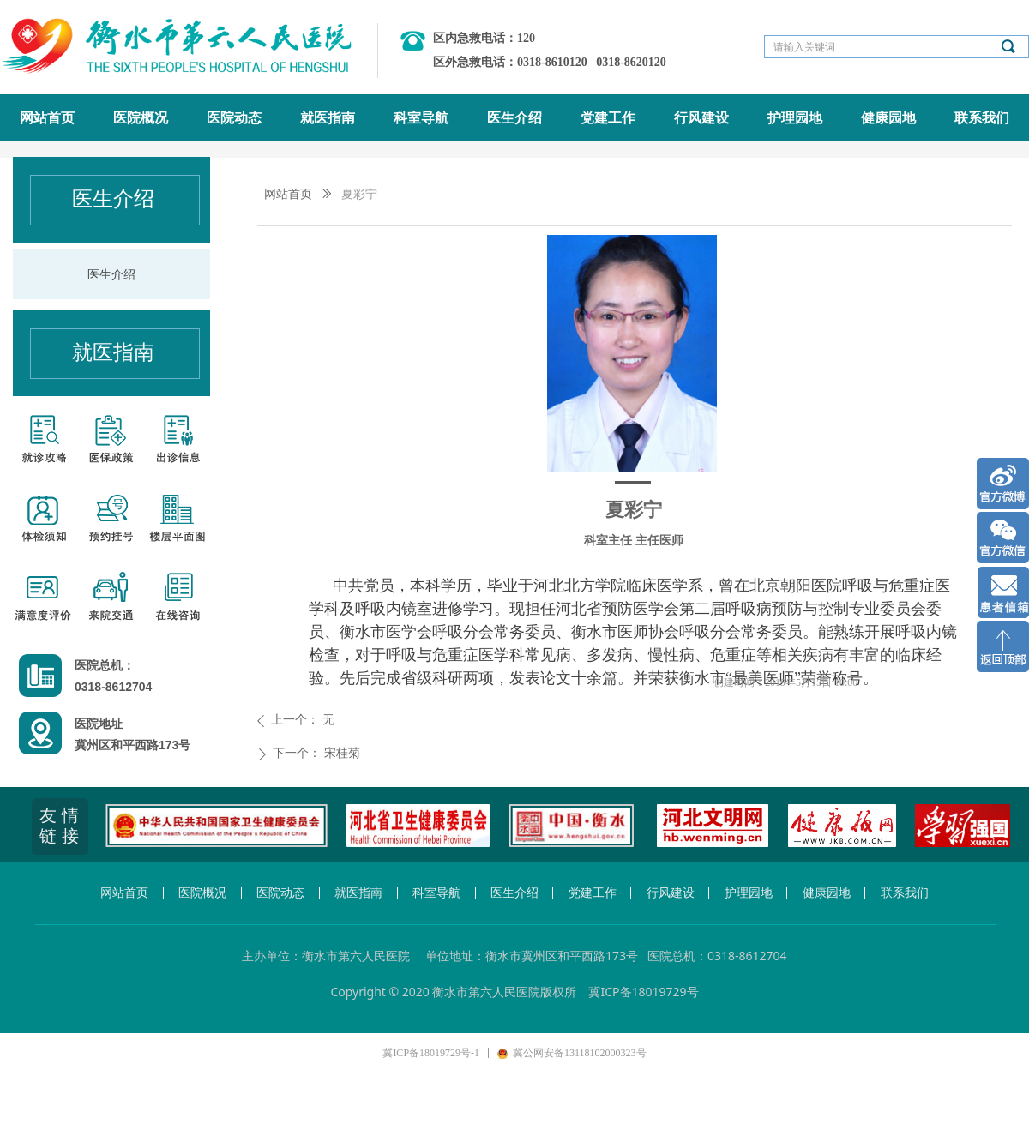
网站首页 (288, 194)
